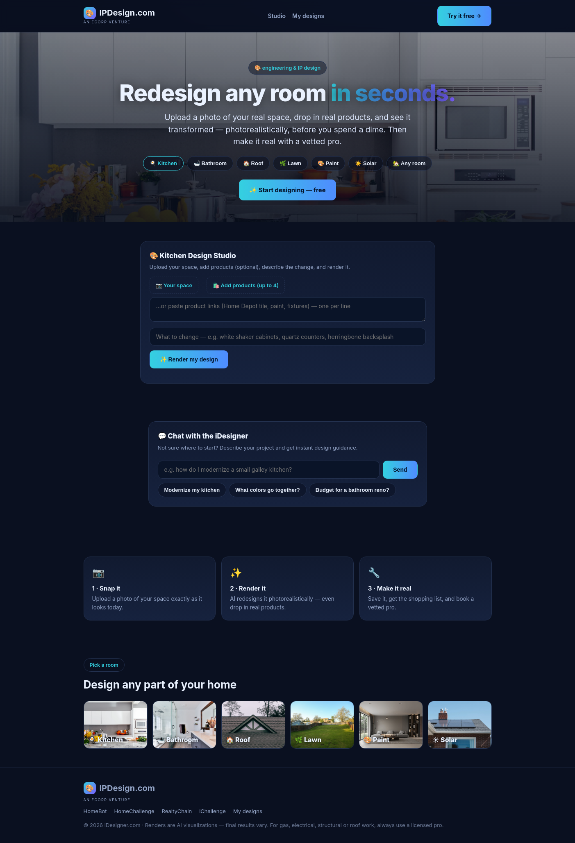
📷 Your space (174, 285)
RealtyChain (177, 811)
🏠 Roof (253, 163)
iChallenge (212, 811)
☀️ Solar (365, 163)
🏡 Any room (409, 163)
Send (400, 469)
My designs (308, 15)
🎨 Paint (328, 163)
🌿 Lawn (290, 163)
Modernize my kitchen (192, 490)
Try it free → (465, 15)
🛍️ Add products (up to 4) (246, 285)
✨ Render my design (189, 359)
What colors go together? (267, 490)
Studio (277, 15)
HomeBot (95, 811)
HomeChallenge (134, 811)
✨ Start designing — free (287, 190)
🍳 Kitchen (163, 163)
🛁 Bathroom (210, 163)
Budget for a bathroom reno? (352, 490)
